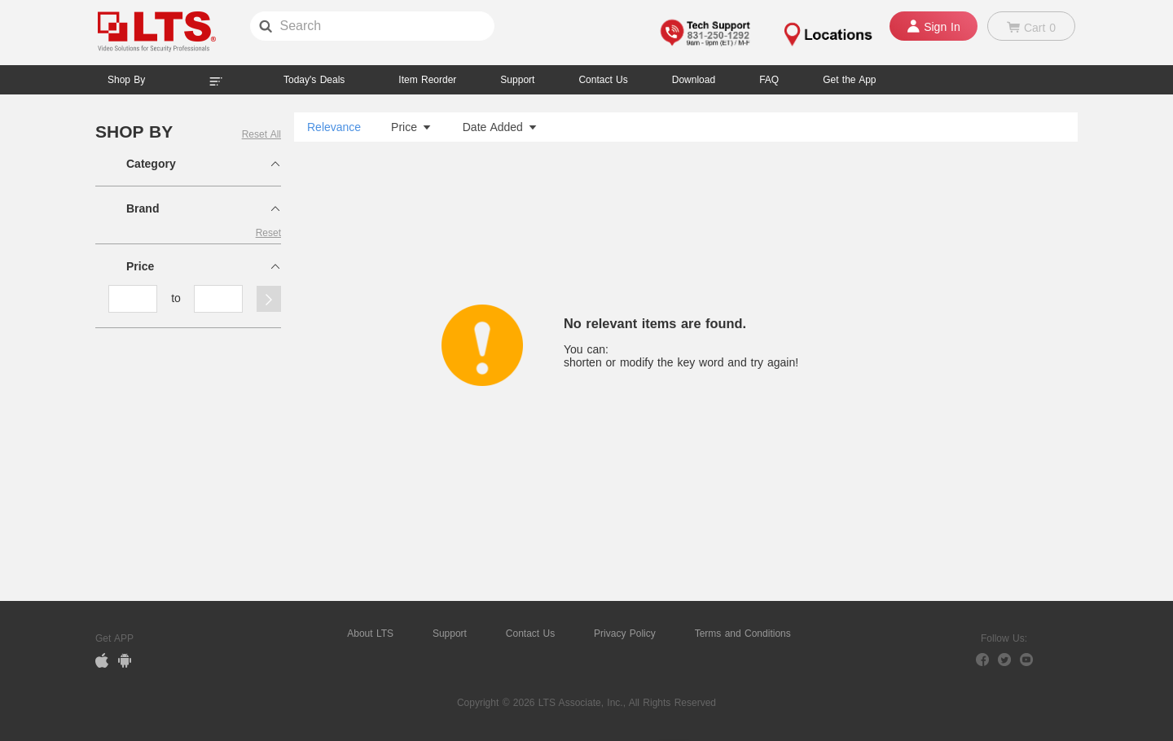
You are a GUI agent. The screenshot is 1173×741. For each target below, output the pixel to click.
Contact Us (530, 633)
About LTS (370, 633)
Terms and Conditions (743, 633)
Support (517, 80)
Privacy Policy (625, 633)
